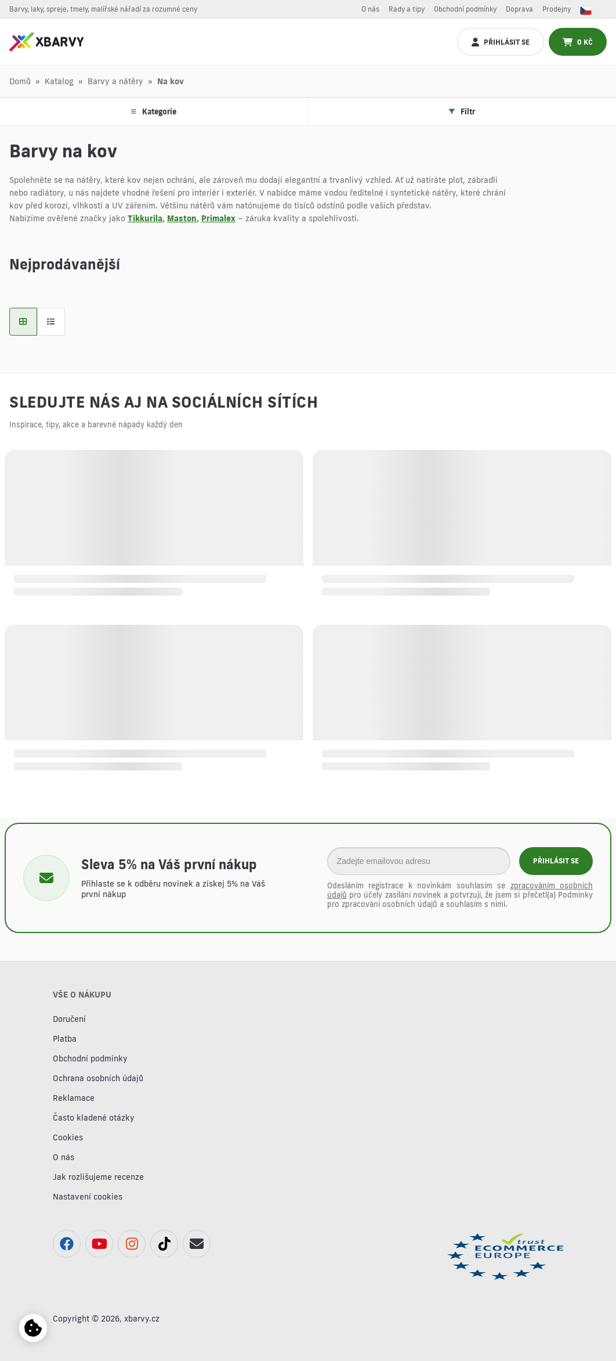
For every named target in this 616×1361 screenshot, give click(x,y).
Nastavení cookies (87, 1196)
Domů (20, 81)
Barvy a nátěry (115, 81)
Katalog (59, 81)
